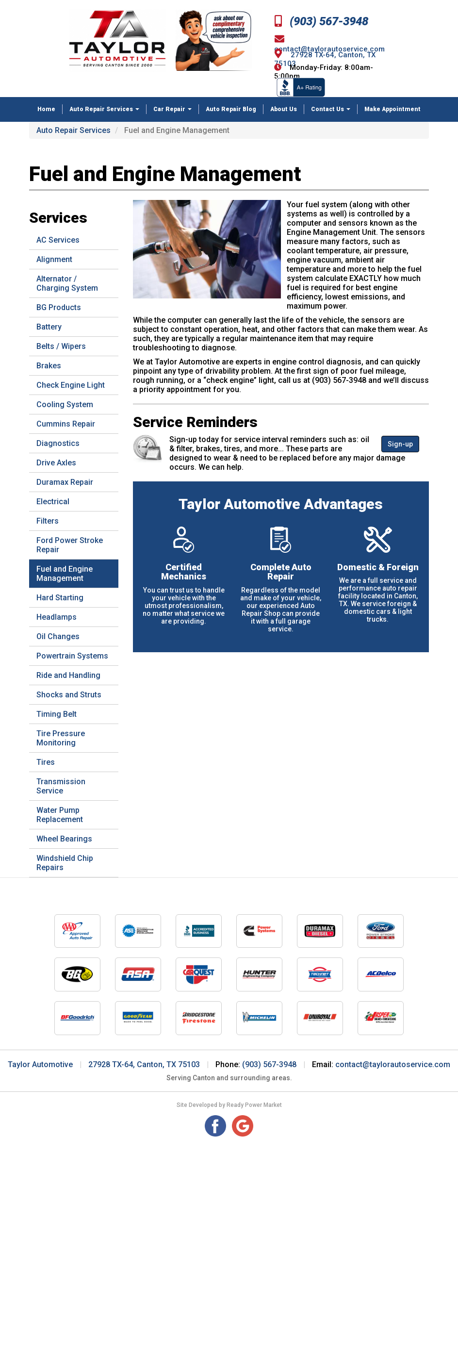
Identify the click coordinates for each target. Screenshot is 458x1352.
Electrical (52, 501)
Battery (49, 326)
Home (46, 109)
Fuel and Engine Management (64, 573)
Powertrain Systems (72, 655)
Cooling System (64, 404)
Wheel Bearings (64, 838)
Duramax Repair (64, 482)
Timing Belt (56, 714)
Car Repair (172, 109)
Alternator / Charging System (67, 283)
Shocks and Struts (68, 694)
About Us (283, 109)
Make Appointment (392, 109)
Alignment (54, 259)
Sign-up (400, 444)
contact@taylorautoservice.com (392, 1064)
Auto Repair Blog (231, 109)
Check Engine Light (70, 385)
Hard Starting (59, 597)
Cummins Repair (65, 424)
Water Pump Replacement (59, 815)
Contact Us (330, 109)
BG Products (58, 307)
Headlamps (56, 617)
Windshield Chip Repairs (64, 863)
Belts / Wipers (61, 346)
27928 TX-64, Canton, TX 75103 (144, 1064)
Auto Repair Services (104, 109)
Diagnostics (58, 443)
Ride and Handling (68, 675)
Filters (47, 521)
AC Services (58, 240)
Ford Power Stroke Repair (69, 545)
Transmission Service (60, 786)
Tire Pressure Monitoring (60, 738)
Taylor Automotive (40, 1064)
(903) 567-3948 (321, 21)
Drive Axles (56, 462)
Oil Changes (58, 636)
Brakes (48, 365)
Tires (45, 762)
